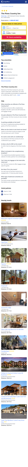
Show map (3, 16)
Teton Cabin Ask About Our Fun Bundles (12, 329)
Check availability (14, 37)
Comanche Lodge (6, 307)
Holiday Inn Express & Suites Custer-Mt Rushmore (12, 374)
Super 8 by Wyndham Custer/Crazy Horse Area (12, 421)
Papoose (3, 264)
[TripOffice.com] (5, 2)
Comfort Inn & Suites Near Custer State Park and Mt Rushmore (13, 397)
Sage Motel (4, 242)
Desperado (4, 286)
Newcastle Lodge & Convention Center (12, 218)
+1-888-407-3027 (14, 20)
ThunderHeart (5, 351)
